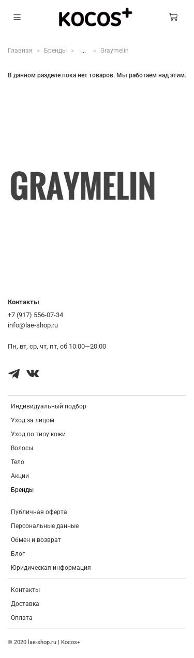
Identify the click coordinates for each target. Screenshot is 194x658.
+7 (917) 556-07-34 (35, 315)
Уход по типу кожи (38, 434)
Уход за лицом (32, 420)
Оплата (22, 617)
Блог (18, 553)
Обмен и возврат (36, 540)
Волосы (22, 448)
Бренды (55, 50)
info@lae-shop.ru (33, 325)
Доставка (25, 603)
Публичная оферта (39, 512)
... (83, 50)
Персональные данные (45, 526)
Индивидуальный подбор (48, 406)
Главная (20, 50)
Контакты (25, 590)
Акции (20, 476)
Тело (17, 462)
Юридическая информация (51, 567)
